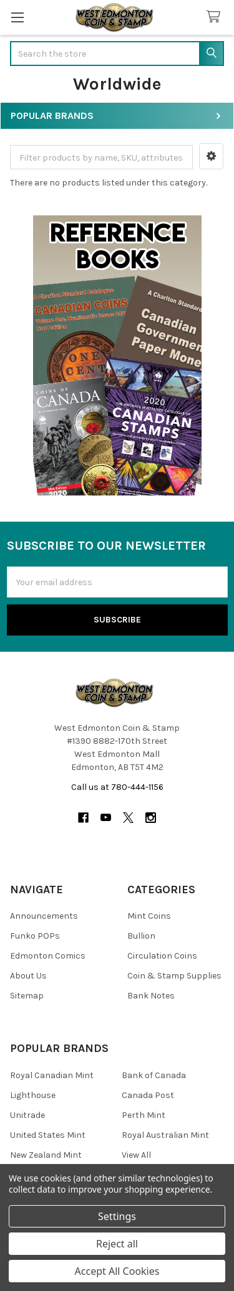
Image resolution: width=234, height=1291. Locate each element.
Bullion (141, 936)
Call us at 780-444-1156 (117, 787)
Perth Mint (143, 1115)
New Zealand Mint (46, 1155)
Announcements (44, 916)
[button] (211, 156)
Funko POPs (35, 936)
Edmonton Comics (47, 956)
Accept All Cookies (117, 1271)
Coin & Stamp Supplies (174, 975)
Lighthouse (33, 1095)
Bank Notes (151, 995)
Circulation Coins (162, 956)
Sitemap (27, 995)
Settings (117, 1216)
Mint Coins (149, 916)
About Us (28, 975)
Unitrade (27, 1115)
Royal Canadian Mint (52, 1075)
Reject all (117, 1244)
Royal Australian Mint (165, 1135)
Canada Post (148, 1095)
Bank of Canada (154, 1075)
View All (136, 1155)
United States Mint (47, 1135)
